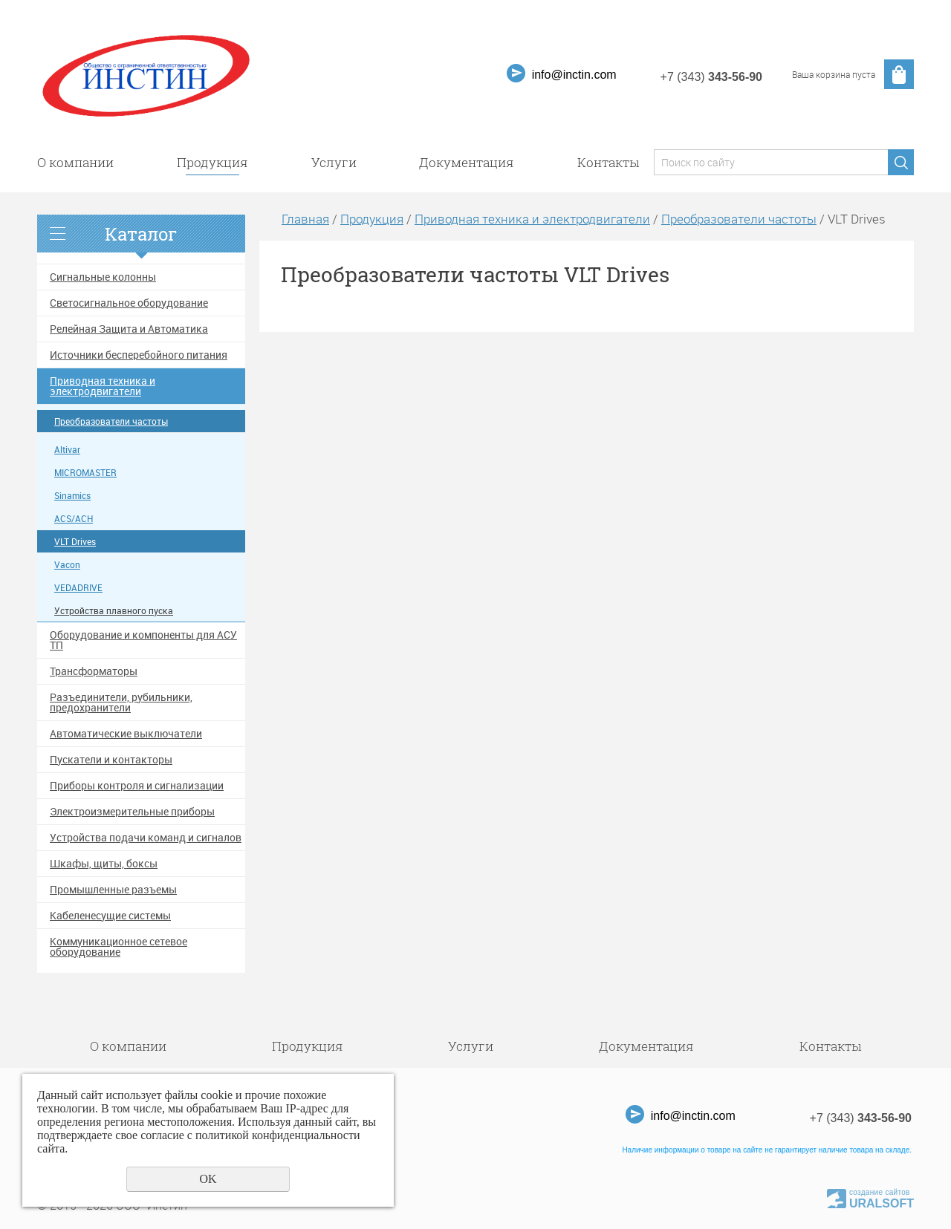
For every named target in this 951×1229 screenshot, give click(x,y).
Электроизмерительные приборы (132, 811)
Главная (305, 218)
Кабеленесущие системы (110, 915)
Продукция (212, 162)
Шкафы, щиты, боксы (104, 863)
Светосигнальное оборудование (129, 303)
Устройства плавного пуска (113, 610)
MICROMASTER (85, 472)
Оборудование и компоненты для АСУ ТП (143, 640)
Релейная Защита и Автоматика (129, 329)
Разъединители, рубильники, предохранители (121, 702)
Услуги (334, 162)
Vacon (67, 564)
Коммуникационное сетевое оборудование (118, 947)
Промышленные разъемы (113, 889)
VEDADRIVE (78, 587)
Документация (466, 162)
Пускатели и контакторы (111, 759)
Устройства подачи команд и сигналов (145, 837)
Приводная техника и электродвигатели (102, 386)
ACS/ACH (73, 518)
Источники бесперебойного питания (138, 355)
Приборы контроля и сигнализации (137, 785)
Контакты (608, 162)
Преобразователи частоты (111, 421)
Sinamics (72, 495)
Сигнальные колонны (103, 277)
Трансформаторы (93, 671)
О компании (75, 162)
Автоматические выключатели (126, 733)
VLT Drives (75, 541)
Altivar (67, 449)
